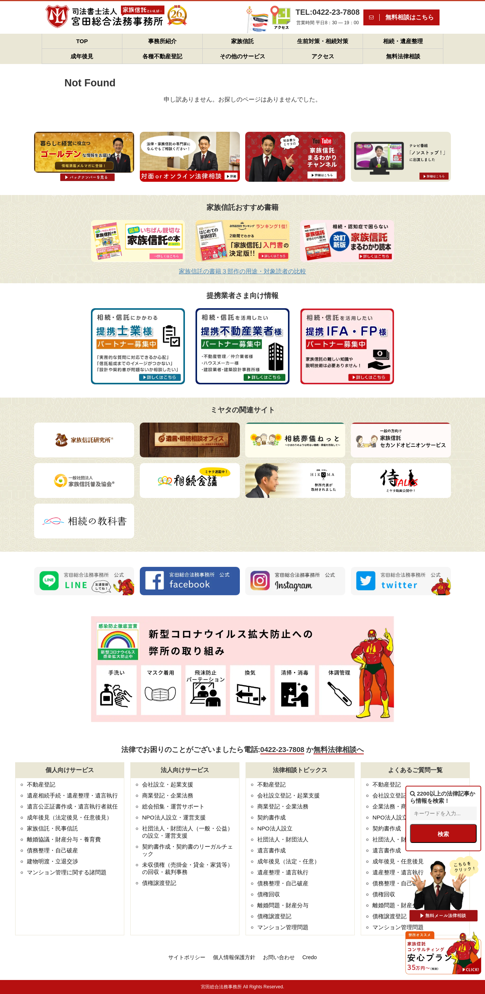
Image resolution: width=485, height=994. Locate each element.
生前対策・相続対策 (322, 41)
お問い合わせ (279, 957)
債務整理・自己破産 (52, 850)
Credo (309, 957)
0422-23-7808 (282, 750)
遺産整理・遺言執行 (282, 872)
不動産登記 (41, 784)
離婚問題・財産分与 (282, 905)
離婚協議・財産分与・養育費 (64, 839)
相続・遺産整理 (403, 41)
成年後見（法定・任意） (288, 861)
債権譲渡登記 (159, 883)
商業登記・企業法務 (167, 795)
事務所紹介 (162, 41)
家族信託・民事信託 (52, 828)
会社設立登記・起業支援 (288, 795)
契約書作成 (271, 817)
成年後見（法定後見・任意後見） (69, 817)
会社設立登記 (389, 795)
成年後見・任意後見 (398, 861)
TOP (82, 41)
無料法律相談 (403, 56)
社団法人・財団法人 (282, 839)
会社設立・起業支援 (167, 784)
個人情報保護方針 (234, 957)
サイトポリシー (186, 957)
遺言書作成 (271, 850)
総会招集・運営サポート (173, 806)
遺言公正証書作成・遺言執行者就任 (72, 806)
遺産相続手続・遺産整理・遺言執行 (72, 795)
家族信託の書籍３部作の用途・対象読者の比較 (242, 271)
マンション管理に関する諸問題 (66, 872)
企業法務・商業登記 (398, 806)
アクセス (322, 56)
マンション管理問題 (282, 927)
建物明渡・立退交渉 (52, 861)
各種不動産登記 (162, 56)
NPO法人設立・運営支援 (174, 817)
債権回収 (268, 894)
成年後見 (81, 56)
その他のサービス (242, 56)
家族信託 (242, 41)
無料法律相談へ (338, 750)
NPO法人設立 (275, 828)
